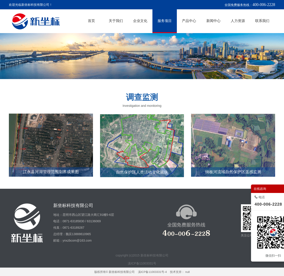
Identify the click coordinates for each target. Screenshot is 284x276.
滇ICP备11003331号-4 (152, 271)
